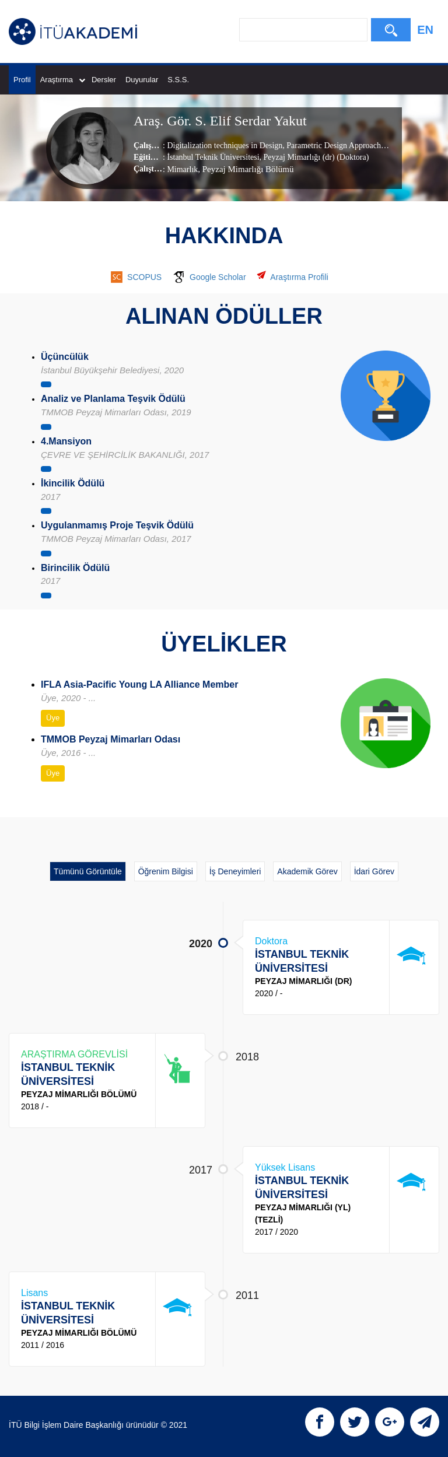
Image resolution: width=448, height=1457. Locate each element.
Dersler (104, 79)
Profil (22, 79)
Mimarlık (182, 169)
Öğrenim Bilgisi (165, 871)
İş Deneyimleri (235, 871)
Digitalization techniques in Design (224, 145)
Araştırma (62, 79)
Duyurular (141, 79)
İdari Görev (374, 871)
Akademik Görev (307, 871)
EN (425, 29)
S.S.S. (178, 79)
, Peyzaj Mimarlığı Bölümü (245, 169)
